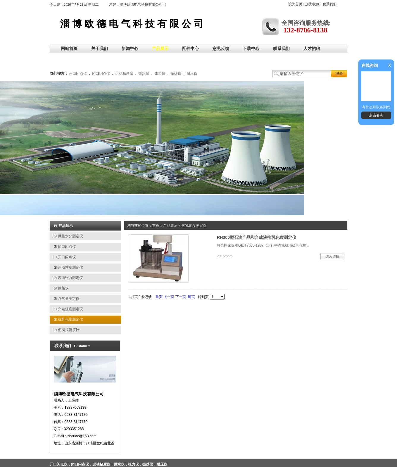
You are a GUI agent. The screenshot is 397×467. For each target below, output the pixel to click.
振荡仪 (176, 73)
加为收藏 (312, 4)
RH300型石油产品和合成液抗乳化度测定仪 (257, 237)
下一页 (180, 297)
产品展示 (170, 225)
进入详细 (332, 256)
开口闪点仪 (78, 73)
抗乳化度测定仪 (194, 225)
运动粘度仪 (124, 73)
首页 (155, 225)
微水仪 (143, 73)
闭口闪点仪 (101, 73)
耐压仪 (192, 73)
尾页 (191, 297)
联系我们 (329, 4)
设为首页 (295, 4)
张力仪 (160, 73)
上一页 (168, 297)
